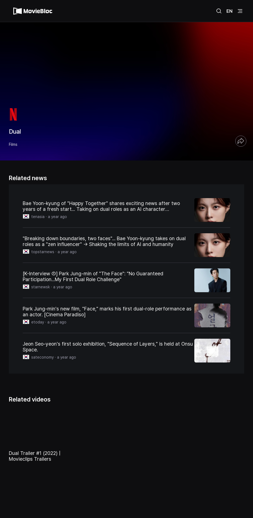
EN (229, 11)
